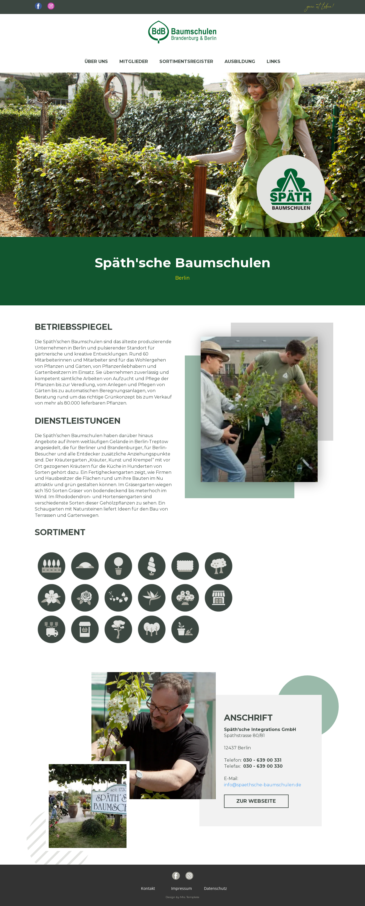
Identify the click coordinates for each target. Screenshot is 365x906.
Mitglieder (133, 61)
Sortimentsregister (186, 61)
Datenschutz (214, 888)
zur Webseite (256, 801)
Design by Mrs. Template (182, 897)
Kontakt (150, 888)
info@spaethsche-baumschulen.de (262, 784)
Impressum (182, 888)
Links (273, 61)
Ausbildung (240, 61)
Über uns (96, 61)
